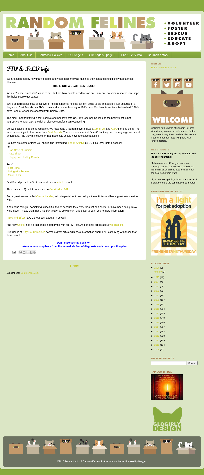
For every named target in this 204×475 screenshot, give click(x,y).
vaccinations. (117, 224)
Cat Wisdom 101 (58, 189)
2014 (157, 327)
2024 (157, 282)
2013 (157, 331)
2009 (157, 349)
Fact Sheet (15, 153)
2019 (157, 304)
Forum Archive (76, 142)
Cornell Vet (99, 128)
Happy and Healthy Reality (24, 157)
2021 (157, 295)
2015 (157, 322)
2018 (157, 309)
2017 (157, 313)
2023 (157, 286)
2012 (157, 336)
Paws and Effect (16, 217)
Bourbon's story (158, 55)
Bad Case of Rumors (21, 150)
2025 (157, 277)
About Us (26, 55)
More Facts (14, 175)
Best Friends (55, 132)
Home (10, 55)
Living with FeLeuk (18, 171)
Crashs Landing (45, 196)
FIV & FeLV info (131, 55)
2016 (157, 318)
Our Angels (75, 55)
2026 (157, 268)
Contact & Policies (50, 55)
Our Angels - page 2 (102, 55)
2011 (157, 340)
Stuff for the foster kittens (163, 67)
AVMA (114, 128)
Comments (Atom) (30, 273)
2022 (157, 291)
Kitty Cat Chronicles (34, 232)
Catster (21, 224)
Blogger (142, 461)
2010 (157, 345)
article (60, 182)
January (157, 272)
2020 (157, 300)
